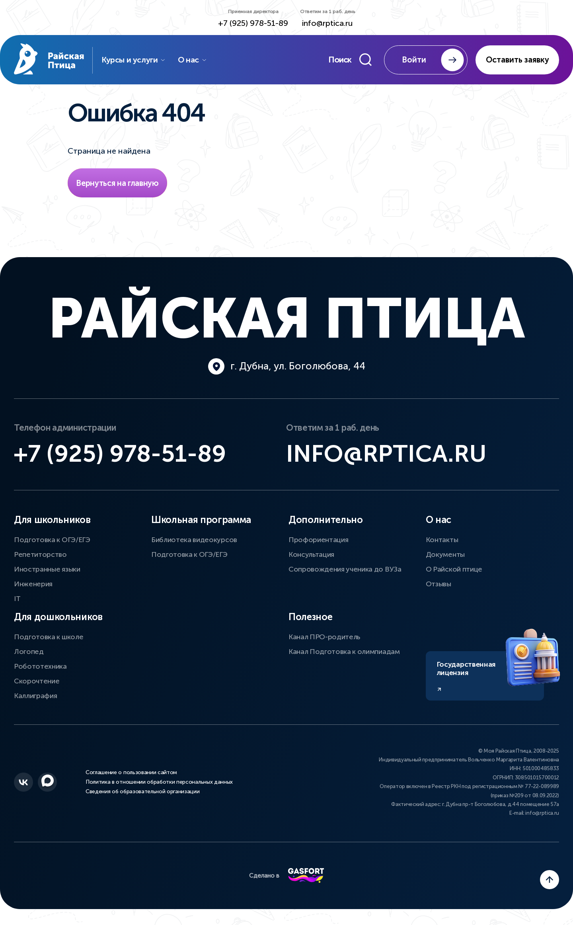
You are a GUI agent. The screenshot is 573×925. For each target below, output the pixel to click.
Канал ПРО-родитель (324, 636)
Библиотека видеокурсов (194, 539)
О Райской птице (454, 569)
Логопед (29, 651)
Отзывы (438, 584)
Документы (445, 554)
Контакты (442, 539)
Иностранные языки (47, 569)
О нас (192, 59)
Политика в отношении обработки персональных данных (159, 782)
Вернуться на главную (117, 183)
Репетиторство (40, 554)
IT (17, 598)
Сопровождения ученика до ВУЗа (344, 569)
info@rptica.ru (327, 23)
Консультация (311, 554)
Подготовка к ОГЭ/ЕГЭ (52, 539)
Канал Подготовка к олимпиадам (344, 651)
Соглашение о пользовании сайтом (131, 772)
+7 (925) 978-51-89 (253, 23)
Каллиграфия (35, 695)
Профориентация (318, 539)
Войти (433, 60)
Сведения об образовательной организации (143, 791)
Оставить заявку (517, 59)
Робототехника (40, 666)
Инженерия (33, 584)
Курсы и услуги (133, 59)
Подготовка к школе (48, 636)
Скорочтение (36, 681)
